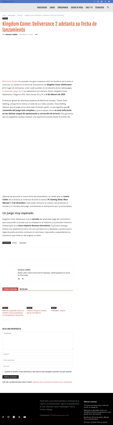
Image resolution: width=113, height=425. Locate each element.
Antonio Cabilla (11, 34)
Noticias (19, 15)
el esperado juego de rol (13, 91)
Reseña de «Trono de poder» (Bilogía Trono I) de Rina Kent (96, 387)
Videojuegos (42, 7)
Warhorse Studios (10, 81)
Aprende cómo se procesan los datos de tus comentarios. (52, 351)
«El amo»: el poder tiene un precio (95, 391)
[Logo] (12, 7)
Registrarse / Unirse (8, 1)
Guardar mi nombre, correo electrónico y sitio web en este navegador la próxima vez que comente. (38, 341)
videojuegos (22, 212)
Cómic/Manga (62, 7)
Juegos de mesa (77, 7)
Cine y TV (89, 7)
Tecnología (99, 7)
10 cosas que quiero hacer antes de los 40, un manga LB (96, 375)
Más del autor (24, 258)
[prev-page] (3, 288)
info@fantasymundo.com (59, 384)
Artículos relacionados (10, 258)
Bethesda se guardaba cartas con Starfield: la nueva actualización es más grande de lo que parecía (13, 282)
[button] (108, 8)
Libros (52, 7)
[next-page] (7, 288)
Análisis (14, 212)
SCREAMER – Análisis (58, 280)
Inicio (4, 15)
